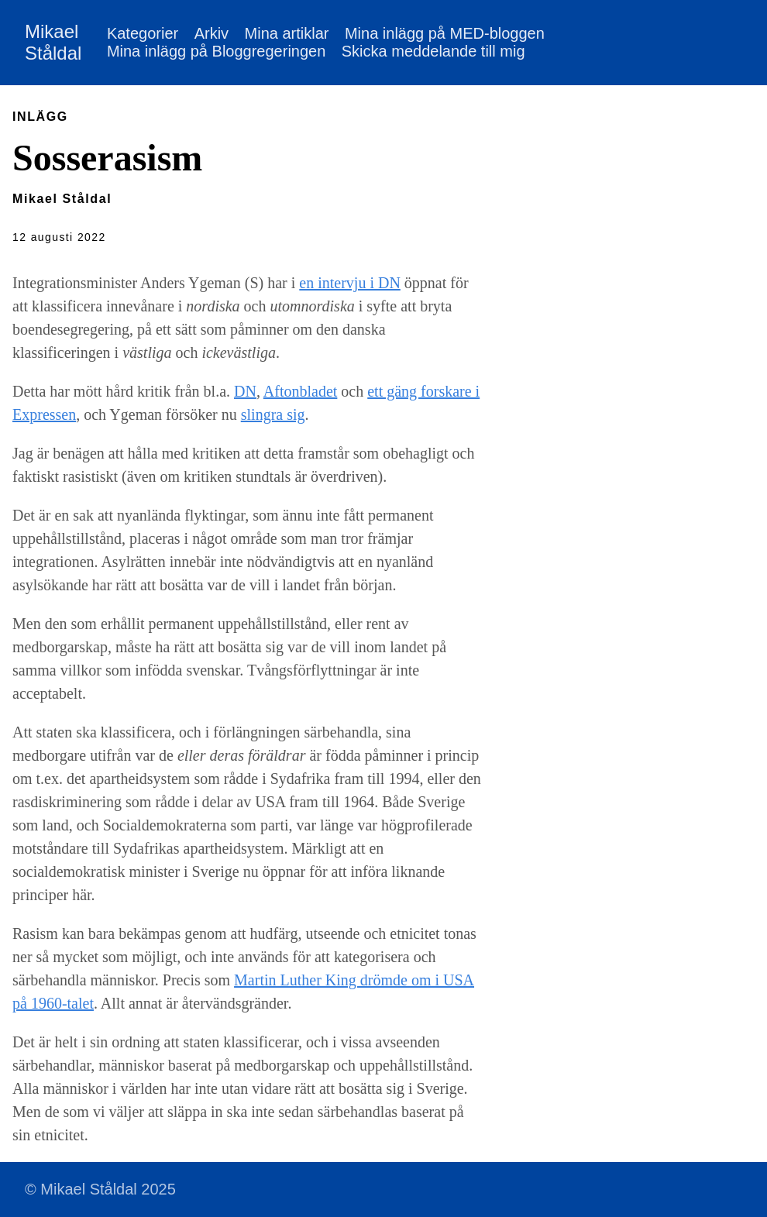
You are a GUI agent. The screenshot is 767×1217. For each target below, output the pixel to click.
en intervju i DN (350, 282)
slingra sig (273, 414)
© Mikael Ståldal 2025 (100, 1189)
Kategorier (142, 33)
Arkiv (211, 33)
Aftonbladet (300, 391)
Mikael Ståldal (53, 42)
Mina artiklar (287, 33)
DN (245, 391)
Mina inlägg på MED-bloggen (445, 33)
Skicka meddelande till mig (433, 51)
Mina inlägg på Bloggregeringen (216, 51)
